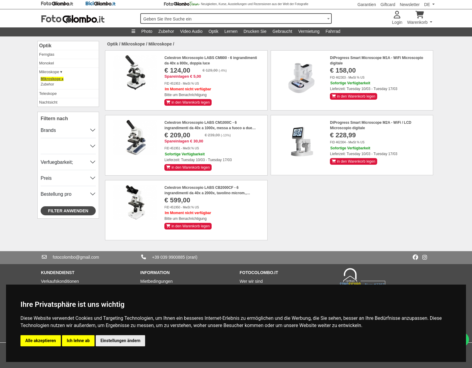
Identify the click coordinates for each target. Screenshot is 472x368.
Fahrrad (332, 31)
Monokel (46, 63)
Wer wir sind (251, 281)
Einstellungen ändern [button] (121, 340)
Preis (46, 178)
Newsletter (410, 4)
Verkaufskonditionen (60, 281)
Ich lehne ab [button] (78, 340)
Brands (48, 130)
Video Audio (191, 31)
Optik (214, 31)
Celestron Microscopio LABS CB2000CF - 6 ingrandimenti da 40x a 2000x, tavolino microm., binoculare (205, 193)
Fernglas (46, 54)
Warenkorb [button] (418, 18)
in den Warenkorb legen (188, 102)
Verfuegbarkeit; (57, 162)
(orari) (191, 257)
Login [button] (397, 18)
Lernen (231, 31)
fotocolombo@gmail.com (76, 257)
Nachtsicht (48, 102)
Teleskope (48, 93)
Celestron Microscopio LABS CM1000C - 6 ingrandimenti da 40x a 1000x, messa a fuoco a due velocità (208, 128)
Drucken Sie (255, 31)
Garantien (366, 4)
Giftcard (387, 4)
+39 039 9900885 (168, 257)
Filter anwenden (68, 210)
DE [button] (427, 4)
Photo (146, 31)
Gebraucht (282, 31)
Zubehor (166, 31)
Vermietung (309, 31)
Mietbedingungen (156, 281)
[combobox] (236, 18)
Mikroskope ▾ (50, 72)
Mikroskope (133, 44)
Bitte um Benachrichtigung (185, 95)
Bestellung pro (56, 194)
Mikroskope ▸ (52, 79)
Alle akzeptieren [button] (40, 340)
